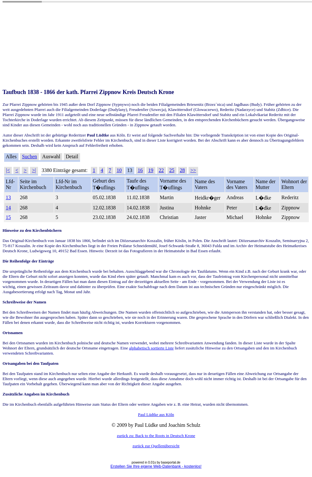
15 (8, 217)
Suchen (29, 156)
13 (8, 197)
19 (150, 170)
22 (161, 170)
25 (172, 170)
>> (193, 170)
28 (182, 170)
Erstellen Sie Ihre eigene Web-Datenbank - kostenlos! (155, 466)
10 (119, 170)
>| (34, 170)
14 (8, 207)
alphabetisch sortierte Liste (151, 348)
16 (140, 170)
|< (8, 170)
